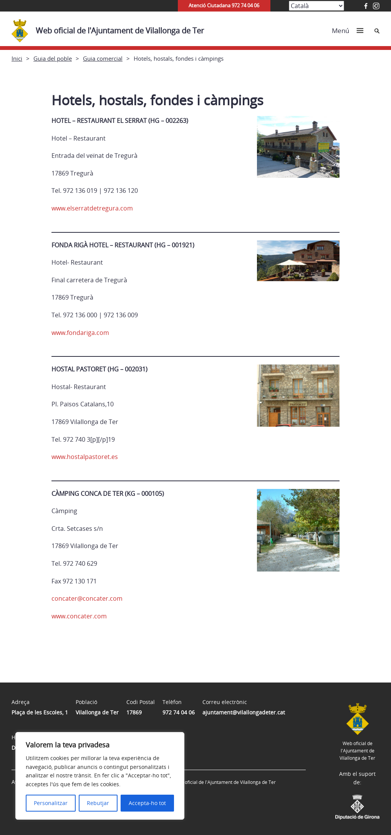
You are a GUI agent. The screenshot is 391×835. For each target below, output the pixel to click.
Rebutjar (98, 803)
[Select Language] (316, 6)
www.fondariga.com (80, 332)
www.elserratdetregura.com (92, 208)
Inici (17, 58)
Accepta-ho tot (147, 803)
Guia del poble (52, 58)
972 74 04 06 (178, 712)
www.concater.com (79, 616)
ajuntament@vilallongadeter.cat (243, 712)
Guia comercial (103, 58)
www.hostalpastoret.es (84, 456)
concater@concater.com (87, 598)
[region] (99, 776)
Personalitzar (51, 803)
